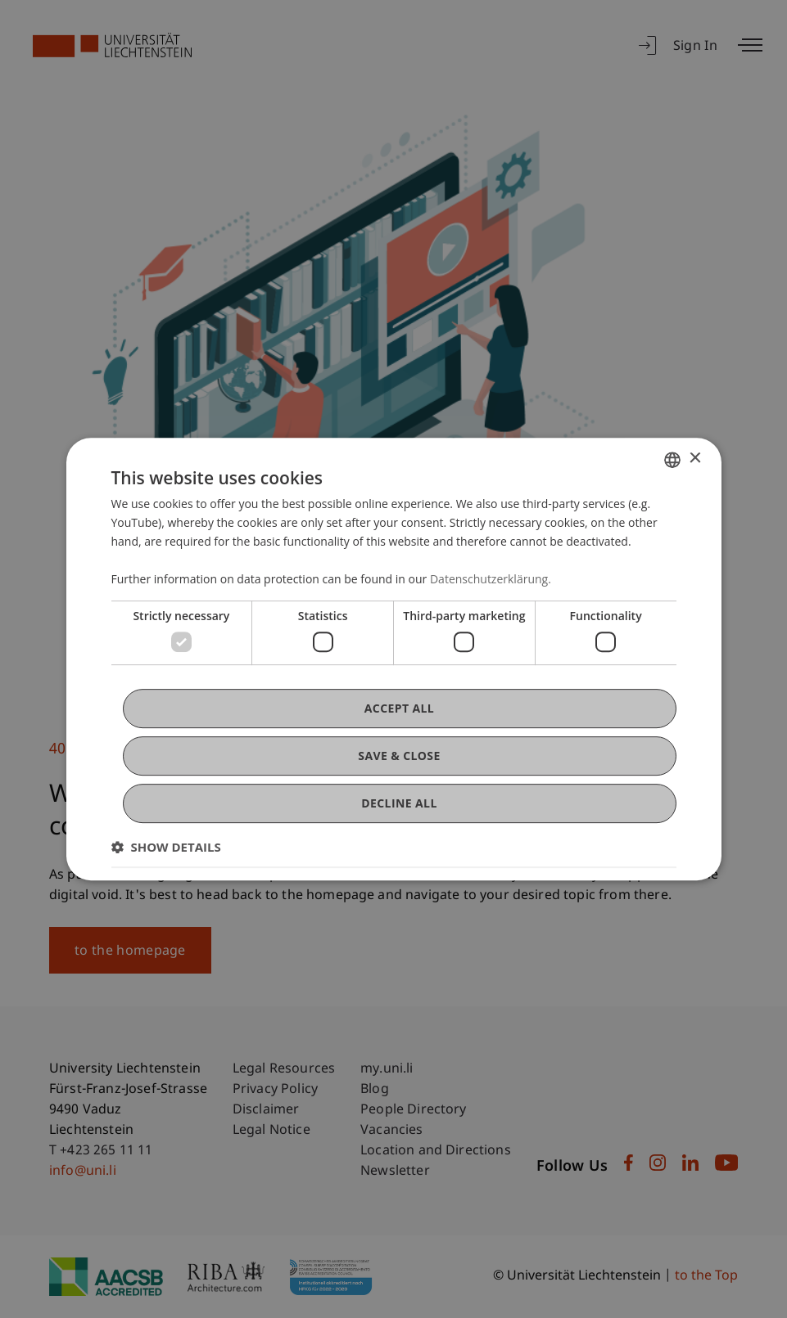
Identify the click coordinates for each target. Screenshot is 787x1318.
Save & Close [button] (399, 755)
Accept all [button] (399, 708)
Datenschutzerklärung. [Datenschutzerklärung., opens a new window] (490, 579)
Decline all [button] (398, 803)
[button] (166, 846)
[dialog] (393, 659)
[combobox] (672, 460)
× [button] (695, 458)
